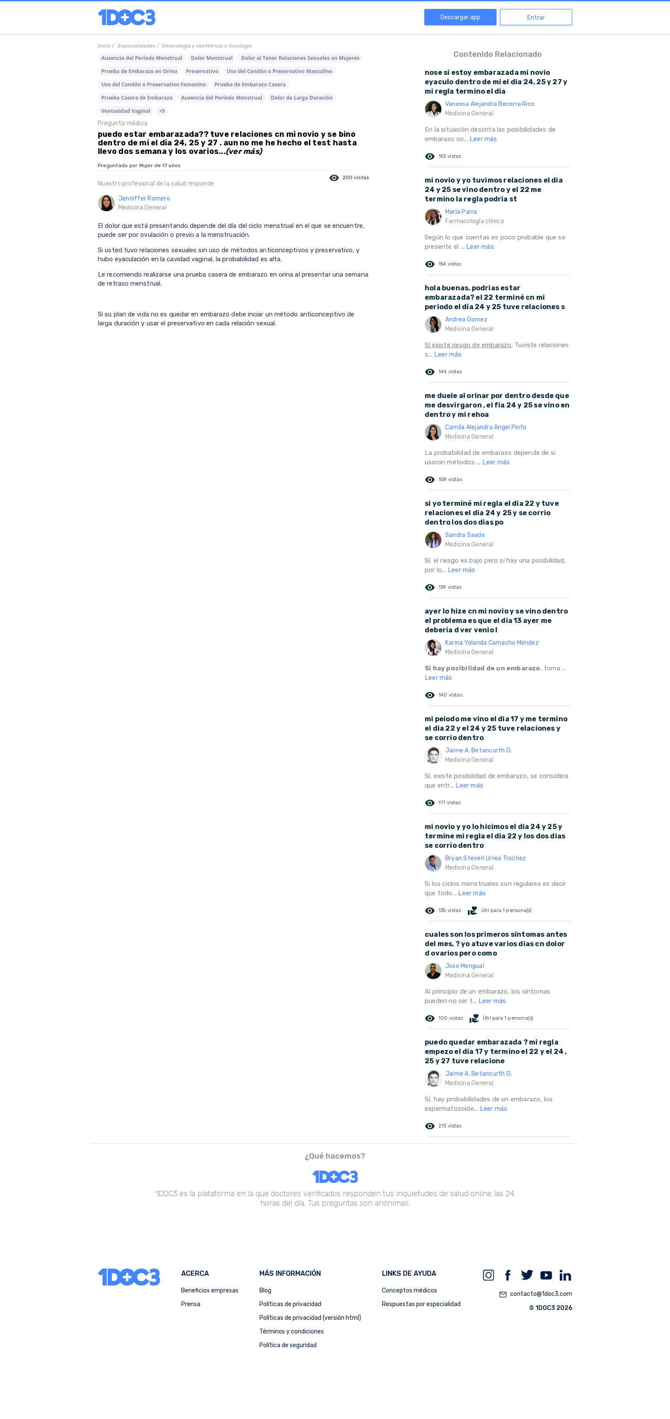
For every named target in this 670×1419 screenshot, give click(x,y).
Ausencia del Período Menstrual (141, 58)
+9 (162, 111)
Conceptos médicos (409, 1290)
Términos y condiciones (291, 1331)
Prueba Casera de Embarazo (137, 97)
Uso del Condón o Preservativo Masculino (279, 71)
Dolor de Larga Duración (302, 97)
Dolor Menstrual (212, 58)
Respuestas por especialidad (421, 1304)
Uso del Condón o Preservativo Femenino (153, 84)
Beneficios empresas (209, 1290)
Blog (265, 1290)
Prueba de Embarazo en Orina (139, 71)
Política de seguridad (288, 1345)
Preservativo (202, 71)
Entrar (536, 17)
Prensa (190, 1304)
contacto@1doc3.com (535, 1294)
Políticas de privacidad (290, 1304)
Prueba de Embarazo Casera (250, 84)
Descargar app (460, 17)
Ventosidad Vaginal (125, 111)
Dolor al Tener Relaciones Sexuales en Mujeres (300, 58)
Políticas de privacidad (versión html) (310, 1318)
